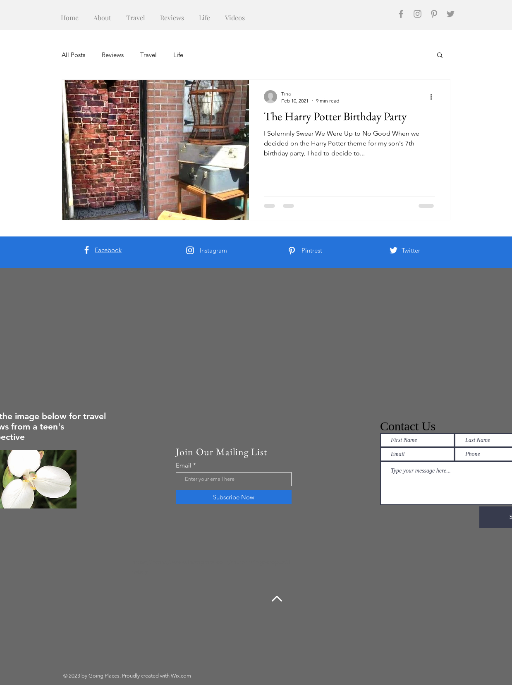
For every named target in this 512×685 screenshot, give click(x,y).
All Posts (73, 55)
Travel (148, 55)
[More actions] (434, 97)
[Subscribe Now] (234, 497)
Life (178, 55)
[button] (440, 55)
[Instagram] (417, 14)
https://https (149, 562)
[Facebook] (401, 14)
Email (183, 465)
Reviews (113, 55)
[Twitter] (450, 14)
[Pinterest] (434, 14)
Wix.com (181, 676)
